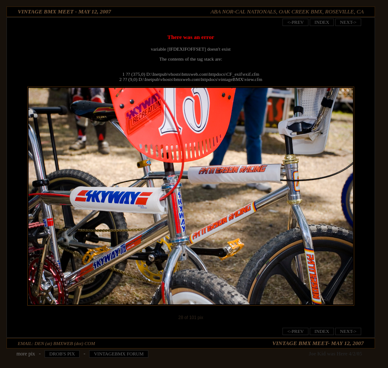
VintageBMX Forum (119, 353)
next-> (348, 22)
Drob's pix (62, 353)
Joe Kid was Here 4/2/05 (335, 354)
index (321, 22)
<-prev (295, 22)
